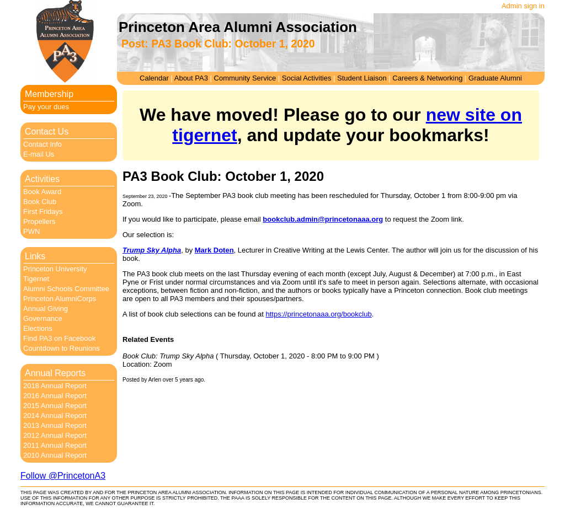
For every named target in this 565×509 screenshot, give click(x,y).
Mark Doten (214, 250)
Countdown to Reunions (61, 348)
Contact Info (42, 144)
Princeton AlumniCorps (59, 298)
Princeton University (55, 269)
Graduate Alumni (495, 78)
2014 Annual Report (55, 415)
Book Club (39, 201)
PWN (31, 231)
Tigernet (36, 279)
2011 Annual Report (55, 445)
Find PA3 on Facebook (59, 338)
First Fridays (43, 211)
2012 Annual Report (55, 435)
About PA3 (191, 78)
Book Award (42, 191)
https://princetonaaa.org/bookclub (318, 314)
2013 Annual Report (55, 425)
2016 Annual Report (55, 396)
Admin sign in (523, 6)
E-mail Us (38, 154)
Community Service (245, 78)
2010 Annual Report (55, 455)
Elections (37, 328)
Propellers (39, 221)
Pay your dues (46, 107)
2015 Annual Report (55, 405)
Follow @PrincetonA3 (62, 475)
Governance (42, 318)
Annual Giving (45, 308)
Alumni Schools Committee (66, 289)
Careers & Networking (427, 78)
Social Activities (307, 78)
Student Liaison (362, 78)
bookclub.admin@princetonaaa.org (323, 219)
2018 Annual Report (55, 386)
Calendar (154, 78)
